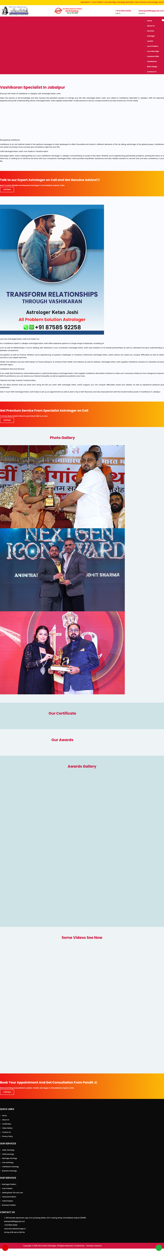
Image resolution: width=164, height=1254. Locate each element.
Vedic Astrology (8, 1150)
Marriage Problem (9, 1184)
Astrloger (151, 36)
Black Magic (152, 66)
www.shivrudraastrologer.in (15, 1229)
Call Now (7, 189)
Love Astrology (8, 1162)
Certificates (6, 1124)
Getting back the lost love (12, 1193)
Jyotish (150, 41)
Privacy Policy (7, 1136)
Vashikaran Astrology (10, 1167)
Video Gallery (7, 1128)
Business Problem (9, 1205)
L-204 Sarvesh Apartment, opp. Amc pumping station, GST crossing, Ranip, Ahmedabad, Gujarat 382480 (45, 1218)
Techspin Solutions (94, 1246)
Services (150, 31)
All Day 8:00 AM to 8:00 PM (14, 1232)
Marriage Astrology (9, 1158)
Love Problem (152, 46)
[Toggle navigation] (163, 20)
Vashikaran (152, 61)
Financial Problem (9, 1197)
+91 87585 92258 (10, 1225)
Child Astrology (8, 1154)
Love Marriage (153, 51)
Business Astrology (9, 1171)
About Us (151, 26)
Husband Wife (153, 56)
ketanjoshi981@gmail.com (14, 1221)
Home (149, 21)
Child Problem (7, 1201)
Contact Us (151, 71)
